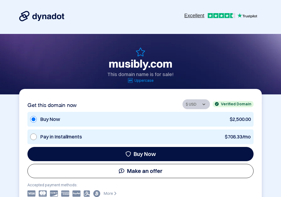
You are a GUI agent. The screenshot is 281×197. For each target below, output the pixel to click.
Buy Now (140, 153)
